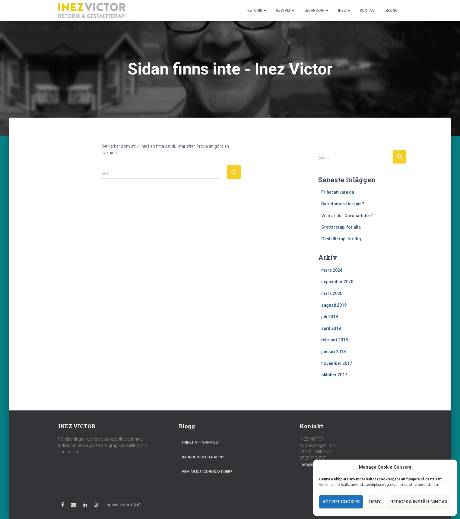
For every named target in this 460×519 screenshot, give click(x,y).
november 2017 (336, 363)
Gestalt (285, 10)
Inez (344, 10)
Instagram (96, 505)
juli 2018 (329, 316)
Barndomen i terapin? (342, 203)
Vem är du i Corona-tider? (347, 215)
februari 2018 (334, 339)
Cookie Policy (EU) (123, 505)
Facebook (62, 505)
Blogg (392, 10)
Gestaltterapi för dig (341, 238)
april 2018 (331, 328)
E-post (73, 505)
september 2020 (337, 281)
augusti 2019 (334, 305)
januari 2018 (333, 351)
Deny (375, 502)
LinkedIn (85, 505)
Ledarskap (316, 10)
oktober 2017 (334, 374)
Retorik (256, 10)
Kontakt (368, 10)
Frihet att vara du (337, 192)
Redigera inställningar (419, 502)
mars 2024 (331, 270)
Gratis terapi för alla (341, 227)
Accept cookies (341, 502)
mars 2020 (331, 293)
